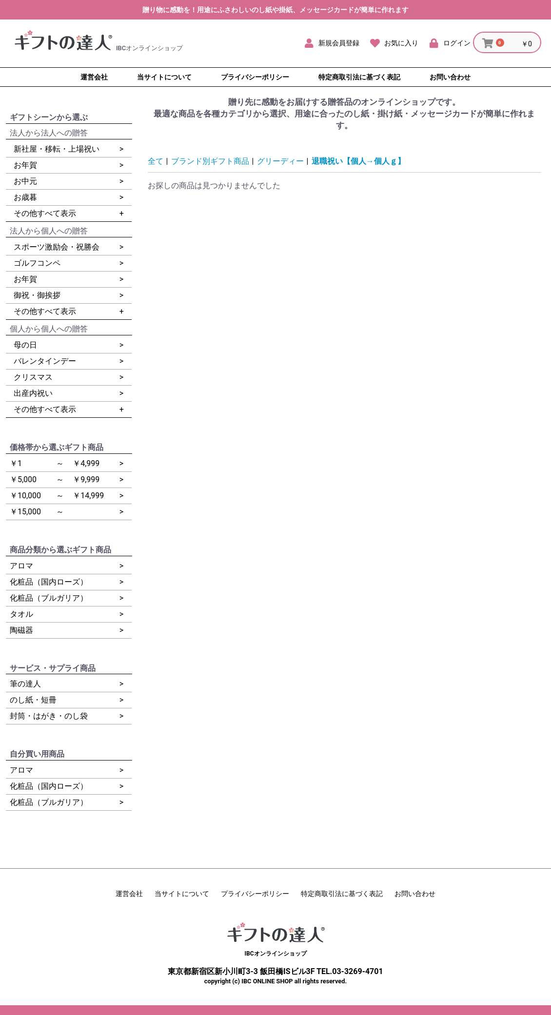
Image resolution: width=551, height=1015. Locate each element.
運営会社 (129, 894)
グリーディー (280, 161)
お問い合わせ (414, 894)
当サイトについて (182, 894)
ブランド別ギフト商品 (210, 161)
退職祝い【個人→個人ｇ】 (358, 161)
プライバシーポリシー (255, 894)
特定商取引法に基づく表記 (342, 894)
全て (155, 161)
